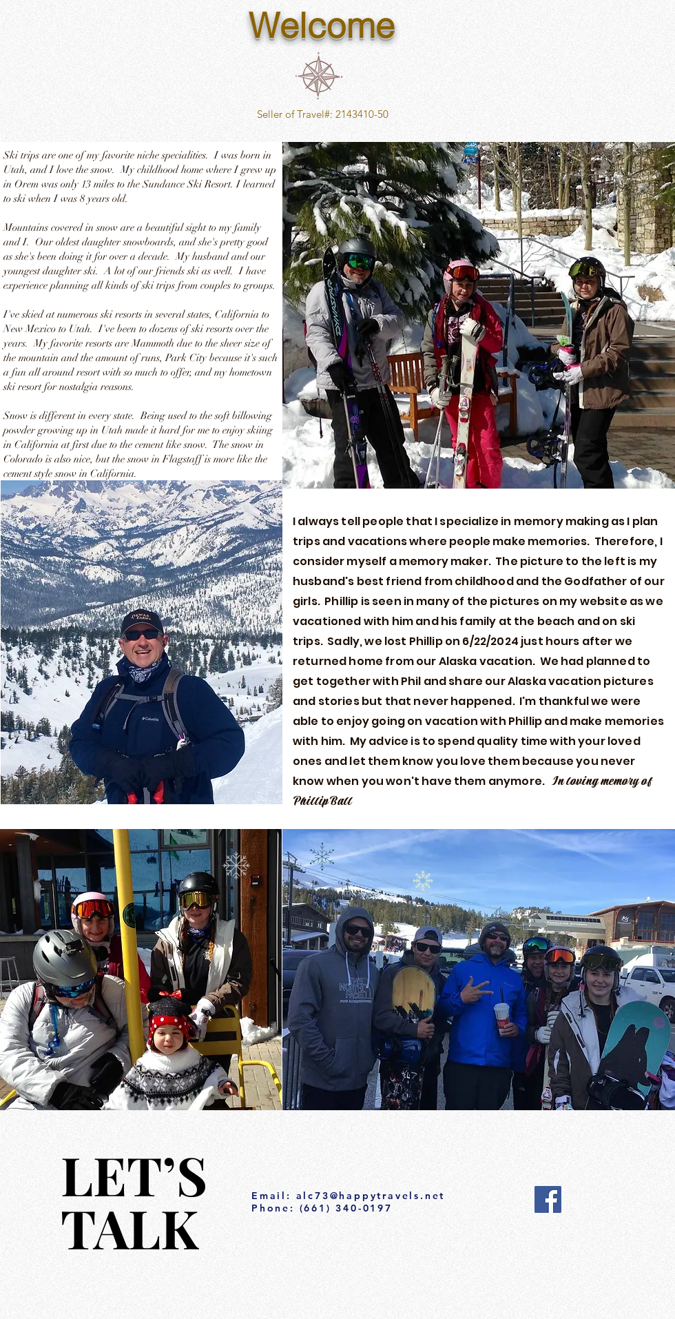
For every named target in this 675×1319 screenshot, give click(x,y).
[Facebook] (547, 1199)
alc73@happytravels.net (371, 1195)
